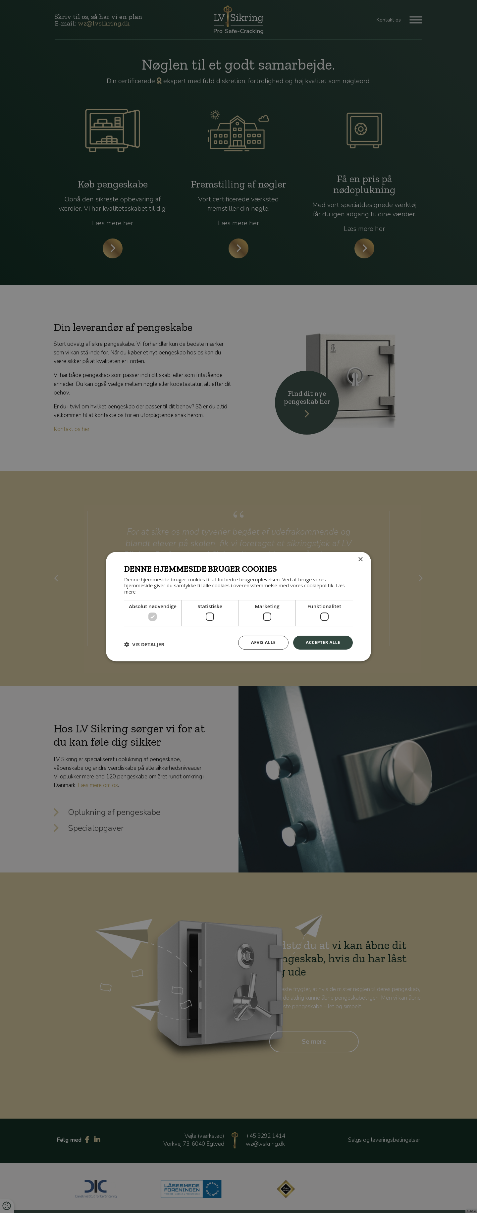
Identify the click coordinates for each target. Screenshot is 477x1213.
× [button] (360, 559)
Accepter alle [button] (321, 642)
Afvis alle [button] (260, 642)
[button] (144, 644)
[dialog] (238, 606)
